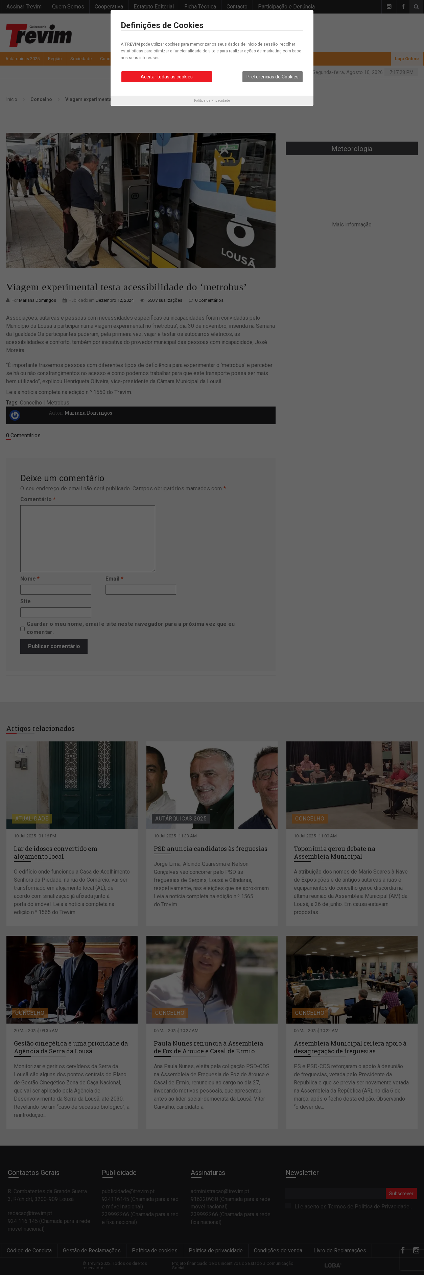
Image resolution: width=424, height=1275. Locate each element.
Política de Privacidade (212, 100)
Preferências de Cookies (272, 76)
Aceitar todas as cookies (167, 76)
